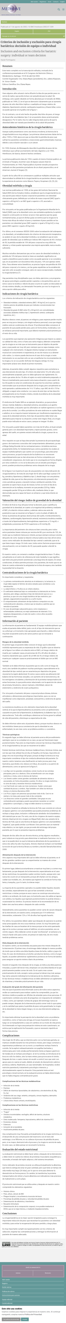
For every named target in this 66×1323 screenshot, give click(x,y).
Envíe (49, 2)
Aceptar (25, 1319)
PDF (49, 31)
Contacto (55, 2)
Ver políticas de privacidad (11, 1319)
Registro (5, 1283)
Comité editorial (7, 1303)
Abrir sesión (34, 2)
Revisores (48, 1273)
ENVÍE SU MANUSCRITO (33, 1267)
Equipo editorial (7, 1299)
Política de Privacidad (33, 1314)
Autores (18, 1273)
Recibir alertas (6, 1287)
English (62, 2)
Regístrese (43, 2)
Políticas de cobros (8, 1291)
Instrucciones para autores (11, 1295)
